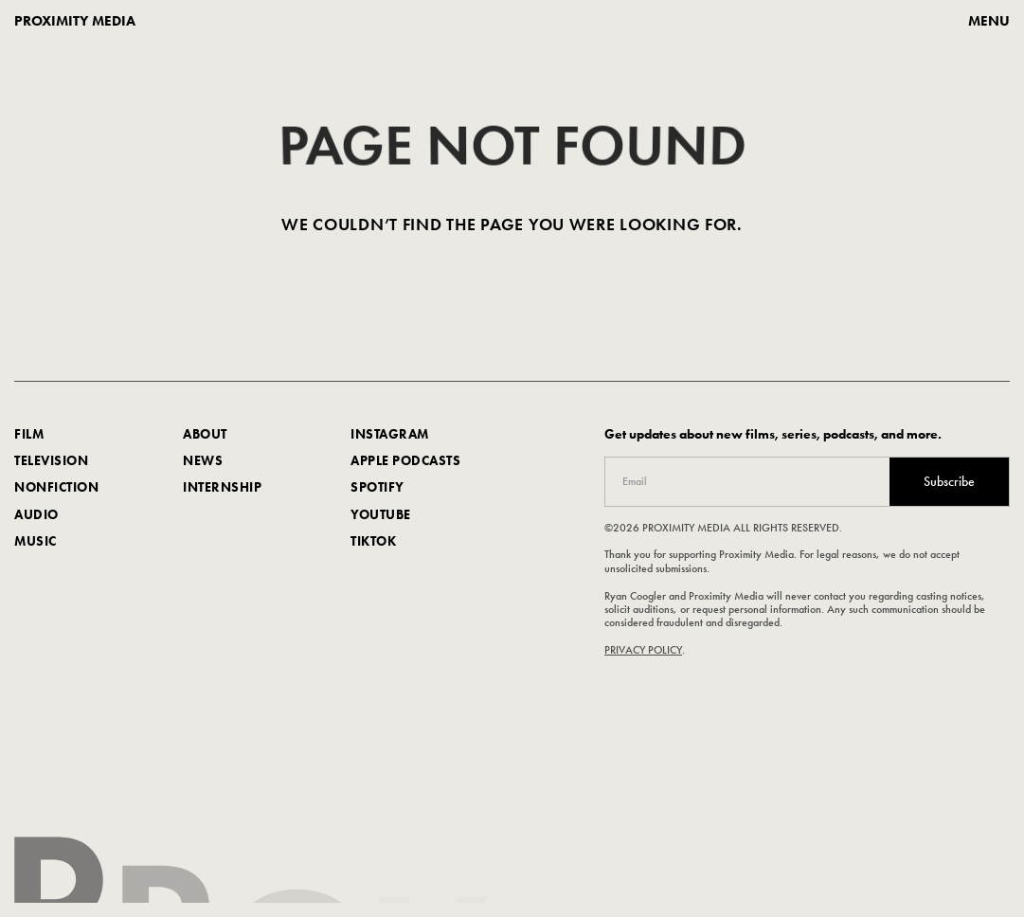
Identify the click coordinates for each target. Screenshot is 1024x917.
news (203, 462)
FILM (29, 434)
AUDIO (36, 515)
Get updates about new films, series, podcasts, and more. (773, 435)
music (35, 541)
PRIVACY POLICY (643, 650)
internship (222, 488)
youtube (380, 515)
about (205, 434)
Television (51, 462)
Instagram (389, 434)
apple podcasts (405, 462)
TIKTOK (373, 541)
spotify (377, 488)
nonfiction (56, 488)
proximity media (74, 21)
